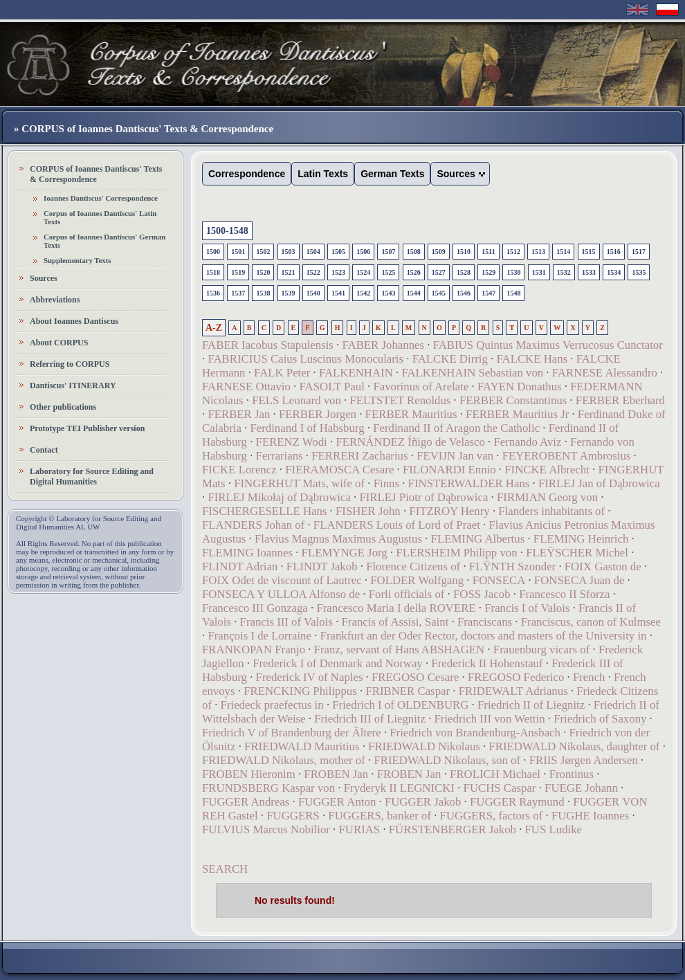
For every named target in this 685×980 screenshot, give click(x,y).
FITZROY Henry (449, 511)
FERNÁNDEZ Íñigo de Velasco (410, 441)
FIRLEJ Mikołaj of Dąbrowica (279, 497)
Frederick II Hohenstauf (486, 663)
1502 (263, 251)
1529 (488, 272)
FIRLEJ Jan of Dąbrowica (599, 483)
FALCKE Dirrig (450, 358)
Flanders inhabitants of (551, 511)
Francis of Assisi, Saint (395, 621)
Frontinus (571, 774)
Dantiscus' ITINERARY (73, 385)
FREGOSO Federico (517, 677)
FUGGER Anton (337, 801)
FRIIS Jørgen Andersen (583, 760)
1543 (388, 293)
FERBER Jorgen (317, 414)
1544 (414, 293)
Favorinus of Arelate (420, 386)
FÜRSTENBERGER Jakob (452, 829)
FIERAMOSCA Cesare (339, 469)
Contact (44, 450)
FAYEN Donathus (519, 386)
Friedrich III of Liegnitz (370, 718)
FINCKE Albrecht (547, 469)
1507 (388, 251)
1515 (589, 251)
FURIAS (360, 829)
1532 (564, 272)
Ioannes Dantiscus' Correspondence (101, 198)
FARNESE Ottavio (246, 386)
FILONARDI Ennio (449, 469)
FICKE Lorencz (239, 469)
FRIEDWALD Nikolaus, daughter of (573, 746)
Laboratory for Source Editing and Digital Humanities (92, 476)
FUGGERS (292, 815)
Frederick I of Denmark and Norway (338, 663)
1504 (313, 251)
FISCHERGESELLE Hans (264, 511)
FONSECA (499, 580)
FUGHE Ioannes (590, 815)
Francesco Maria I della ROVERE (395, 608)
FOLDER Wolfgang (417, 580)
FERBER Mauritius (411, 414)
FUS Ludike (554, 829)
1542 (363, 293)
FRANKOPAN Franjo (253, 649)
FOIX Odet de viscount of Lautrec (282, 580)
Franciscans (484, 621)
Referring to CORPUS (69, 364)
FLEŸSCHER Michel (577, 552)
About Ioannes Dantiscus (74, 321)
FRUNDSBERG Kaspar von (268, 788)
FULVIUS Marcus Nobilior (266, 829)
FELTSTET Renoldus (399, 400)
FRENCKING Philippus (300, 691)
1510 (464, 251)
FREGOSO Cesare (415, 677)
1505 (338, 251)
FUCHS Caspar (500, 788)
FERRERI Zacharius (359, 455)
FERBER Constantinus (513, 400)
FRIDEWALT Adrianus (513, 691)
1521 (288, 272)
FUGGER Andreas (245, 801)
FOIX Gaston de (603, 566)
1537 (238, 293)
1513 (538, 251)
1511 (488, 251)
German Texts (392, 173)
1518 (213, 272)
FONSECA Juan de (579, 580)
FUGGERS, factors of (491, 815)
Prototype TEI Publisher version (87, 428)
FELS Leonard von (296, 400)
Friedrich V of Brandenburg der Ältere (291, 732)
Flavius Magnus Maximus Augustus (338, 538)
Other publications (63, 407)
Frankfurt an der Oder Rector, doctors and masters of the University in (483, 635)
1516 (614, 251)
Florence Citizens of (413, 566)
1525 (388, 272)
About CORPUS (59, 342)
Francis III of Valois (286, 621)
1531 (539, 272)
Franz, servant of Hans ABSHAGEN (399, 649)
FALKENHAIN (356, 372)
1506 (363, 251)
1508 (414, 251)
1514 (563, 251)
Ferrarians (279, 455)
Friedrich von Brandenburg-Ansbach (475, 732)
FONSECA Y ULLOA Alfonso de (281, 594)
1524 (363, 272)
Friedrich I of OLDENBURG (400, 704)
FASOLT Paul (331, 386)
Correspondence (246, 173)
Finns (386, 483)
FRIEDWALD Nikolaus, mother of (283, 760)
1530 (513, 272)
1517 (639, 251)
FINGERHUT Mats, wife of (299, 483)
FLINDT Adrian (239, 566)
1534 (614, 272)
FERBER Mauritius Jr (517, 414)
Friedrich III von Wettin (490, 718)
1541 (338, 293)
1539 (288, 293)
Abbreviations (55, 300)
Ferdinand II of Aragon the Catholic (456, 428)
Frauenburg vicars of (541, 649)
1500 (213, 251)
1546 (464, 293)
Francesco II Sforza (564, 594)
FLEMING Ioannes (247, 552)
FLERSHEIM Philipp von (456, 552)
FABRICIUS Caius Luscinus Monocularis (305, 358)
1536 (213, 293)
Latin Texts (323, 173)
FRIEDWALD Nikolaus (424, 746)
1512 (513, 251)
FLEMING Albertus (478, 538)
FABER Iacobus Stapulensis (268, 345)
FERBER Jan (239, 414)
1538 (263, 293)
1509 (439, 251)
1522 (313, 272)
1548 (513, 293)
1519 (238, 272)
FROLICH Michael (495, 774)
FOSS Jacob (482, 594)
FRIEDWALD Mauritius (301, 746)
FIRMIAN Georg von (547, 497)
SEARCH (225, 868)
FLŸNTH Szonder (512, 566)
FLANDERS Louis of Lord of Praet (396, 525)
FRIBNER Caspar (407, 691)
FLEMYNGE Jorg (344, 552)
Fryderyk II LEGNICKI (399, 788)
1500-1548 (227, 231)
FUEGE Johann (581, 788)
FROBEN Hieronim (248, 774)
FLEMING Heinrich (581, 538)
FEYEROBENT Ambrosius (566, 455)
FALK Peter (282, 372)
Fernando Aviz (527, 441)
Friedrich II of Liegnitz (531, 704)
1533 (589, 272)
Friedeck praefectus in (272, 704)
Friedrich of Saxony (600, 718)
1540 (313, 293)
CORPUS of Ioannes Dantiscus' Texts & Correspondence (96, 174)
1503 (288, 251)
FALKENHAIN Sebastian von (472, 372)
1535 (639, 272)
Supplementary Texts (77, 260)
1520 (263, 272)
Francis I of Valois (526, 608)
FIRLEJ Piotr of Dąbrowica (423, 497)
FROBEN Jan (336, 774)
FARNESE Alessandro (604, 372)
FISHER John (368, 511)
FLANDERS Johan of (253, 525)
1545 (439, 293)
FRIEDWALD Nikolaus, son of (447, 760)
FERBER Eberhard (620, 400)
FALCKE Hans (531, 358)
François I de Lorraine (259, 635)
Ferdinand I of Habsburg (307, 428)
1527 (439, 272)
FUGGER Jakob (423, 801)
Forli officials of (407, 594)
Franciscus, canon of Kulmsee (591, 621)
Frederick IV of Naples (309, 677)
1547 (488, 293)
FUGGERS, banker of (379, 815)
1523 (338, 272)
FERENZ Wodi (291, 441)
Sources (43, 278)
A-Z (214, 328)
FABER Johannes (383, 345)
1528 (464, 272)
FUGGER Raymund (517, 801)
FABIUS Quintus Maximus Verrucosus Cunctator (548, 345)
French (589, 677)
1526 (414, 272)
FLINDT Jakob (322, 566)
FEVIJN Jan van (455, 455)
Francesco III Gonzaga (255, 608)
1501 (238, 251)
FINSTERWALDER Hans (469, 483)
